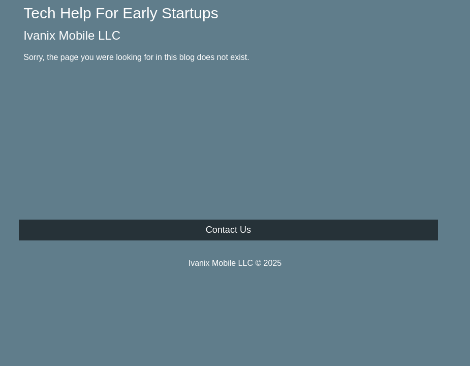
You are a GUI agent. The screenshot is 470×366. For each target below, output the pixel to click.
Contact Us (228, 230)
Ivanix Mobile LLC (71, 35)
